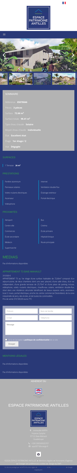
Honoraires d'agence (64, 460)
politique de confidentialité (37, 340)
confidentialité (42, 467)
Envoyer (12, 344)
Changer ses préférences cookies (32, 463)
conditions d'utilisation (58, 467)
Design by (54, 463)
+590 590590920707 (40, 443)
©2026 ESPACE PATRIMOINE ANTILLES (20, 460)
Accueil (38, 18)
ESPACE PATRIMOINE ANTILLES (38, 405)
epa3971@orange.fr (40, 446)
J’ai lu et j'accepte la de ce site (33, 340)
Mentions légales (46, 460)
